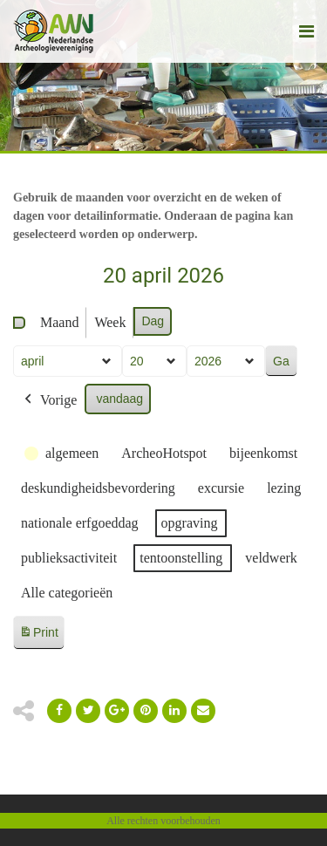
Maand (59, 322)
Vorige (49, 400)
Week (110, 322)
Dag (152, 321)
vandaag (119, 399)
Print (38, 635)
